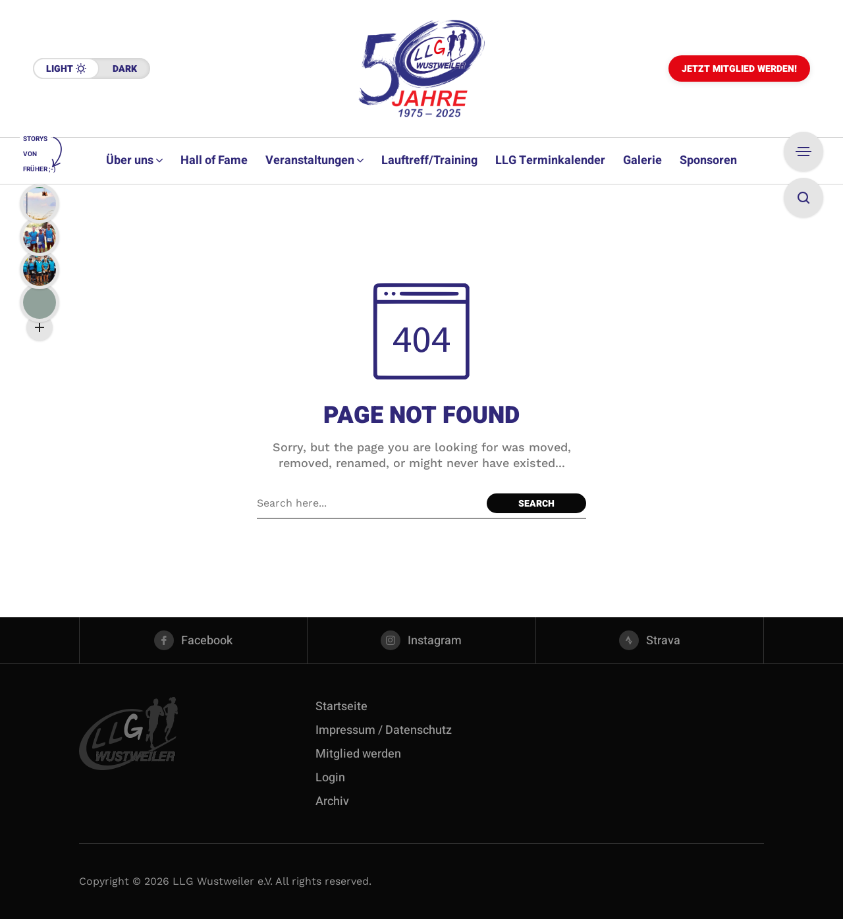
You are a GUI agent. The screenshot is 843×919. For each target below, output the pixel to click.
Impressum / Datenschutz (383, 730)
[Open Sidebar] (803, 151)
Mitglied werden (358, 754)
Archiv (332, 801)
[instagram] (421, 640)
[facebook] (193, 640)
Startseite (341, 706)
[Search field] (368, 503)
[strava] (649, 640)
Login (330, 778)
